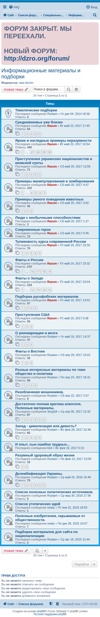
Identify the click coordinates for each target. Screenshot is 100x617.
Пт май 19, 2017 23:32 (75, 245)
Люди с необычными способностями (48, 218)
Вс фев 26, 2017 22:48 (76, 429)
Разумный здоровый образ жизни (45, 455)
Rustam (52, 113)
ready (51, 507)
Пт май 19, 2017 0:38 (74, 318)
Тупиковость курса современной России (50, 242)
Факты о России (29, 260)
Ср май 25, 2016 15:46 (76, 477)
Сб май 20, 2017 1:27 (74, 221)
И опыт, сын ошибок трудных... (42, 444)
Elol (49, 448)
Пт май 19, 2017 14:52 (75, 300)
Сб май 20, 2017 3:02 (74, 202)
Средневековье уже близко (39, 122)
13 (38, 290)
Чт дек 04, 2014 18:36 (75, 113)
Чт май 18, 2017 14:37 (75, 336)
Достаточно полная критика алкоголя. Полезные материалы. (48, 406)
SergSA (52, 411)
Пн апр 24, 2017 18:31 (75, 377)
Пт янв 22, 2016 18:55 (72, 507)
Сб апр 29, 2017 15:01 (75, 354)
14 (43, 290)
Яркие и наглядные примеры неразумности (53, 140)
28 (38, 152)
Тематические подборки (36, 110)
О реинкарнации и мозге (36, 333)
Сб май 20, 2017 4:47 (74, 184)
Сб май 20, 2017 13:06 (75, 166)
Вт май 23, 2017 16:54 (75, 144)
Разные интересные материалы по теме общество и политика (50, 372)
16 (32, 271)
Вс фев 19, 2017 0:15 (69, 448)
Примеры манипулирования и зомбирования (54, 181)
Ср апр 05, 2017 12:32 (75, 411)
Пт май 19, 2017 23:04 (75, 281)
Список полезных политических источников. (54, 492)
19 (49, 271)
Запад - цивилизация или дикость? (46, 426)
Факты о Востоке (30, 351)
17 (38, 271)
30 (49, 152)
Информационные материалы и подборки (41, 73)
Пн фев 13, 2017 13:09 (76, 458)
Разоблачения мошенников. (39, 392)
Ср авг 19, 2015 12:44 (75, 539)
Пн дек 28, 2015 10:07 (72, 523)
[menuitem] (14, 7)
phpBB (41, 611)
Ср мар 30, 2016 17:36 (76, 495)
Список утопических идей (37, 504)
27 (32, 152)
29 (43, 152)
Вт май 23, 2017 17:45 (75, 125)
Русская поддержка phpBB (50, 614)
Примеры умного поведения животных (49, 199)
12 (32, 290)
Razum (52, 125)
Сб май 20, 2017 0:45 (74, 233)
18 (43, 271)
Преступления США (32, 315)
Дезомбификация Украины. (39, 474)
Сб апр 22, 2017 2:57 (75, 395)
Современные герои (33, 230)
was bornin (26, 82)
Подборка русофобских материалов (46, 297)
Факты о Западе (29, 278)
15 (49, 290)
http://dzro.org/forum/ (37, 58)
